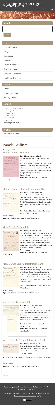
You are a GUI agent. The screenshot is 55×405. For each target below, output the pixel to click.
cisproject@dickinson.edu (11, 123)
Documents (8, 60)
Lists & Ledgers (10, 65)
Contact (7, 89)
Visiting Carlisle (10, 97)
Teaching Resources (11, 69)
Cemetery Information (12, 74)
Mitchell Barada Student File (17, 152)
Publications (8, 56)
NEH (27, 389)
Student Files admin (11, 134)
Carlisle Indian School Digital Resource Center (22, 4)
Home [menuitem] (44, 9)
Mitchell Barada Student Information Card (24, 189)
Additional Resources (12, 78)
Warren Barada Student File (17, 301)
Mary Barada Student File (16, 227)
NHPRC (34, 389)
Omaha (28, 175)
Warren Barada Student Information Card (24, 340)
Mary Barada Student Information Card (23, 263)
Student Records (10, 47)
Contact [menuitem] (51, 9)
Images (7, 51)
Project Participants (11, 93)
